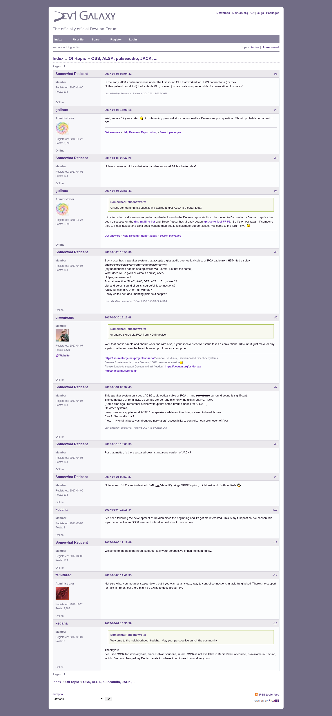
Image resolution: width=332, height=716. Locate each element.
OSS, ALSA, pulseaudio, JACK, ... (124, 58)
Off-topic (77, 58)
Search (96, 39)
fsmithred (64, 575)
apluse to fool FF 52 (216, 221)
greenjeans (65, 317)
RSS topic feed (269, 694)
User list (78, 39)
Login (133, 39)
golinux (62, 110)
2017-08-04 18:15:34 (118, 509)
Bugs (260, 13)
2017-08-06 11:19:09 (118, 542)
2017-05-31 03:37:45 (118, 387)
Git (252, 13)
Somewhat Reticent (72, 74)
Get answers (112, 132)
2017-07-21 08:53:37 (118, 477)
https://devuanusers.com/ (121, 370)
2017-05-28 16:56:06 (118, 252)
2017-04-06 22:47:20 (118, 158)
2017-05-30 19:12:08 (118, 317)
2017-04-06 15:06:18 (118, 109)
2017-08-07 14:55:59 (118, 623)
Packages (272, 13)
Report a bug (149, 132)
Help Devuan (131, 132)
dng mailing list (144, 221)
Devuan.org (240, 13)
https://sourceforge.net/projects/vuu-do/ (130, 358)
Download (223, 13)
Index (58, 39)
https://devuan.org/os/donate (183, 366)
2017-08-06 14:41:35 (118, 575)
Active (255, 47)
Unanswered (270, 47)
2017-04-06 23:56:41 (118, 190)
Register (116, 39)
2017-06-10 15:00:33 (118, 444)
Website (65, 355)
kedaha (62, 509)
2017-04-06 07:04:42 (118, 73)
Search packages (170, 132)
